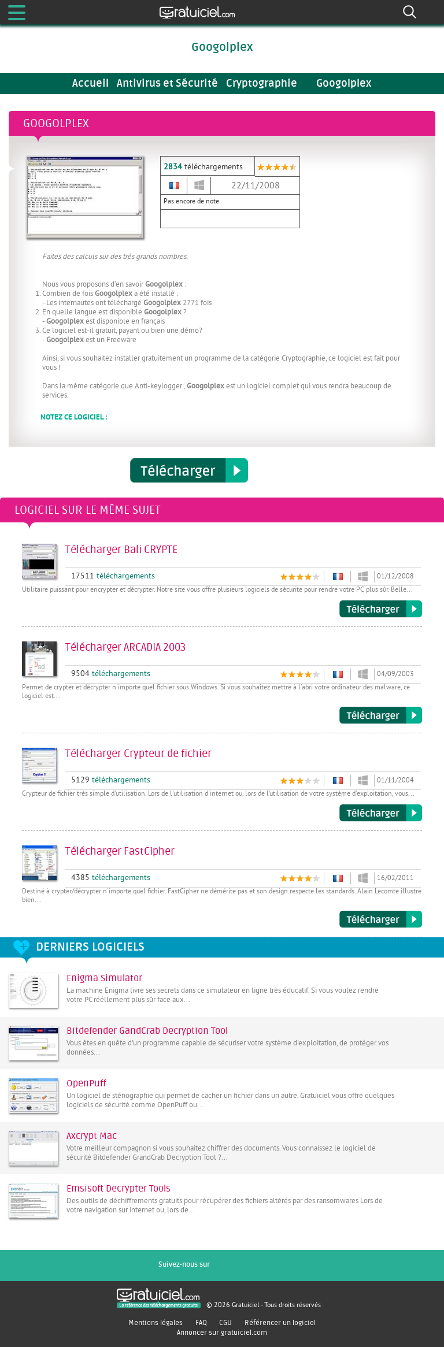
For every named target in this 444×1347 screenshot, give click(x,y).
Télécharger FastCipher (380, 919)
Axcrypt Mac (91, 1136)
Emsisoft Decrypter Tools (118, 1188)
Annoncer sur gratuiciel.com (222, 1333)
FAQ (201, 1323)
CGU (225, 1323)
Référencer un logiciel (280, 1323)
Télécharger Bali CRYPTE (380, 609)
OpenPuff (86, 1083)
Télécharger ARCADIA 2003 (380, 715)
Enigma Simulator (104, 978)
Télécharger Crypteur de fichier (380, 813)
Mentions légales (155, 1323)
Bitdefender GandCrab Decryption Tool (147, 1031)
